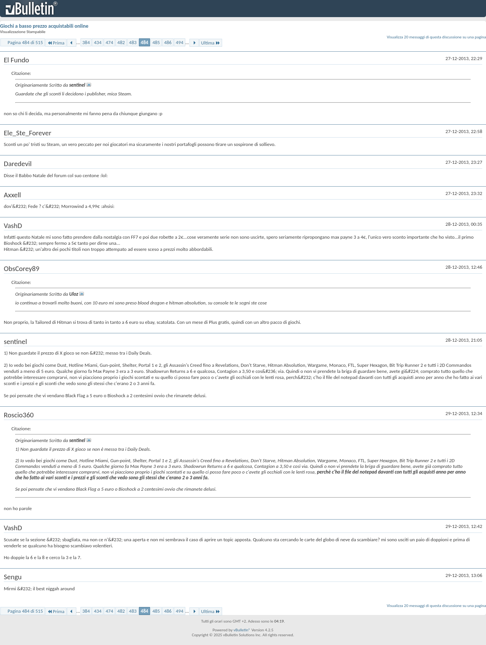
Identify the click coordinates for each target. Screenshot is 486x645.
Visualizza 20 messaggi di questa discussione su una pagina (436, 37)
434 (97, 42)
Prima (56, 43)
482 (121, 42)
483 (133, 42)
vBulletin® (242, 630)
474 (109, 42)
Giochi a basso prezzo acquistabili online (44, 26)
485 (156, 42)
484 (144, 42)
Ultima (210, 43)
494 (179, 42)
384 (86, 42)
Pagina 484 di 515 (25, 42)
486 (168, 42)
